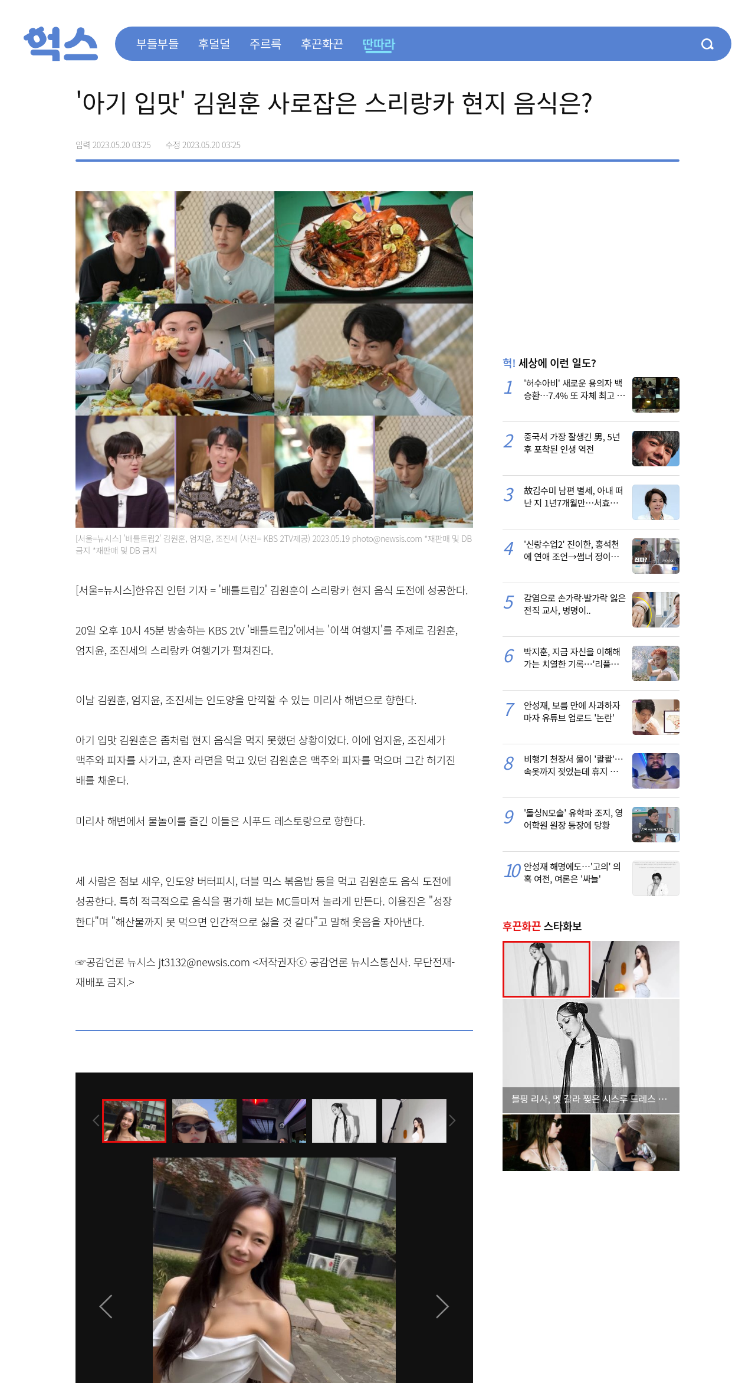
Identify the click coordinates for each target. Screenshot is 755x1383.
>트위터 (620, 140)
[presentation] (91, 1119)
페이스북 (595, 140)
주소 (670, 140)
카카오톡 (645, 140)
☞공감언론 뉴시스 (116, 961)
